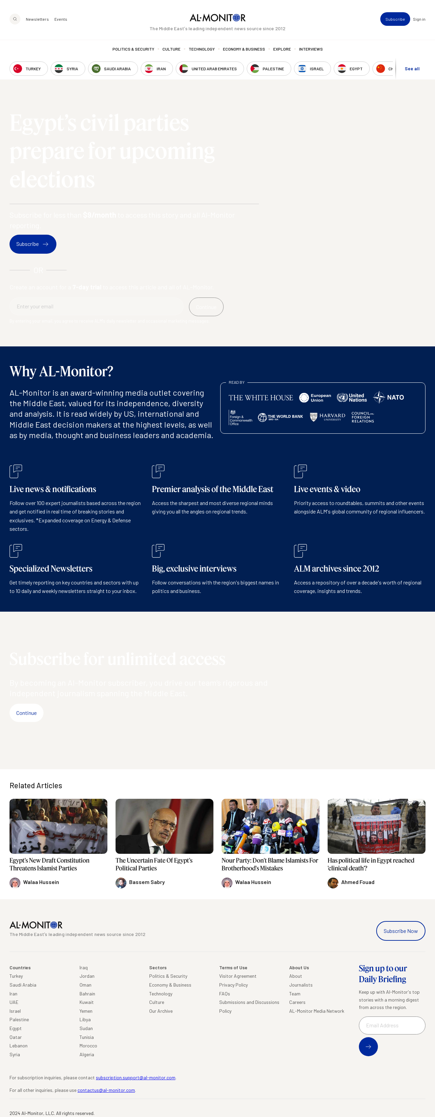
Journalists (301, 985)
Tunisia (87, 1037)
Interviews (311, 49)
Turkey (16, 976)
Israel (15, 1011)
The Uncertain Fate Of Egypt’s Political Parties (154, 864)
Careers (297, 1002)
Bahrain (87, 993)
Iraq (84, 967)
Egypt (16, 1028)
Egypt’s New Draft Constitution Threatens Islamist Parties (49, 864)
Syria (15, 1054)
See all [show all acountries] (412, 68)
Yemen (86, 1011)
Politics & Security (133, 49)
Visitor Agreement (238, 976)
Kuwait (87, 1002)
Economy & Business (244, 49)
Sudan (86, 1028)
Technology (202, 49)
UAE (14, 1002)
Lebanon (19, 1045)
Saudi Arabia (23, 985)
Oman (85, 985)
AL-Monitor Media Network (316, 1011)
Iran (13, 993)
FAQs (224, 993)
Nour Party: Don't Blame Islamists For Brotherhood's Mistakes (270, 864)
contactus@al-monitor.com (106, 1090)
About (295, 976)
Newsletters (37, 19)
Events (60, 19)
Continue (26, 712)
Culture (171, 49)
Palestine (19, 1019)
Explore (282, 49)
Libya (85, 1019)
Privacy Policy (233, 985)
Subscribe (395, 19)
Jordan (87, 976)
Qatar (16, 1037)
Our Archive (161, 1011)
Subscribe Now (401, 930)
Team (294, 993)
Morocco (88, 1045)
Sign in (419, 19)
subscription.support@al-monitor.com (135, 1077)
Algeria (87, 1054)
